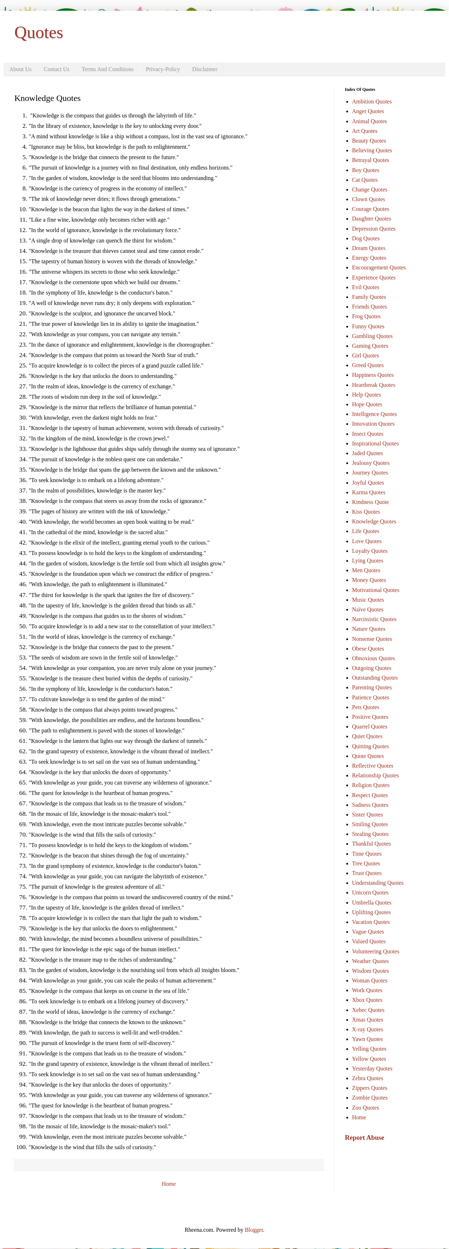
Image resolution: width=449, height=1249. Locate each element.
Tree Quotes (366, 863)
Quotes (38, 32)
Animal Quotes (369, 121)
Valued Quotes (369, 941)
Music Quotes (368, 600)
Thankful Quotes (371, 844)
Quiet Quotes (367, 736)
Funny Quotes (368, 326)
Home (169, 1184)
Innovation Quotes (373, 424)
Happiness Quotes (373, 375)
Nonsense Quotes (372, 639)
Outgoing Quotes (372, 668)
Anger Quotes (368, 111)
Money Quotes (369, 580)
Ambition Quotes (372, 101)
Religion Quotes (370, 785)
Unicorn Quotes (370, 892)
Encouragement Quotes (379, 267)
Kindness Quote (370, 502)
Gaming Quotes (370, 346)
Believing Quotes (372, 150)
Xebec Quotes (368, 1010)
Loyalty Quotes (370, 551)
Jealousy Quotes (370, 463)
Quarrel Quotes (369, 726)
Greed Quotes (368, 365)
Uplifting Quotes (371, 912)
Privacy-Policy (163, 69)
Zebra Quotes (367, 1078)
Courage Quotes (370, 209)
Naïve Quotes (368, 609)
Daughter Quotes (371, 219)
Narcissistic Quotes (374, 619)
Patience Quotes (370, 697)
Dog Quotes (366, 238)
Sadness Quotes (370, 805)
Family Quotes (369, 297)
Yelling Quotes (369, 1049)
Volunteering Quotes (375, 951)
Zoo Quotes (365, 1108)
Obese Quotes (368, 649)
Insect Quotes (368, 434)
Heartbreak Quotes (373, 385)
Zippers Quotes (369, 1088)
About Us (20, 69)
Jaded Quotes (367, 453)
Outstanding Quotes (375, 678)
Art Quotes (365, 131)
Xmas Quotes (367, 1020)
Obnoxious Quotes (373, 658)
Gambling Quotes (372, 336)
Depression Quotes (373, 229)
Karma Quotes (368, 492)
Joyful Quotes (368, 483)
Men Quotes (366, 570)
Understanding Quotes (378, 883)
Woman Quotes (370, 980)
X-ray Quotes (367, 1029)
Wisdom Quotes (370, 971)
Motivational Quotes (375, 590)
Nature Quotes (368, 629)
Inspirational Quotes (375, 443)
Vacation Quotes (371, 922)
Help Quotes (366, 395)
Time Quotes (367, 854)
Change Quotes (369, 189)
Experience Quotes (373, 277)
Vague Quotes (368, 932)
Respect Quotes (370, 795)
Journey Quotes (370, 472)
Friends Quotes (369, 307)
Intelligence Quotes (374, 414)
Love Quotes (366, 541)
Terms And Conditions (108, 69)
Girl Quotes (365, 355)
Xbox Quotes (367, 1000)
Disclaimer (204, 69)
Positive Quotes (370, 717)
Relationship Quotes (375, 775)
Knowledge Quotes (374, 521)
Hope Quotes (367, 404)
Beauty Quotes (369, 141)
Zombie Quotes (370, 1098)
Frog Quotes (366, 316)
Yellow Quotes (369, 1059)
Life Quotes (365, 531)
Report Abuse (364, 1137)
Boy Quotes (365, 170)
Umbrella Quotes (372, 902)
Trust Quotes (367, 873)
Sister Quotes (367, 814)
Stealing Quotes (370, 834)
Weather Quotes (370, 961)
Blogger (254, 1230)
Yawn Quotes (367, 1039)
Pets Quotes (365, 707)
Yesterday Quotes (372, 1068)
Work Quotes (367, 990)
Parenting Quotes (372, 687)
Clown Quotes (368, 199)
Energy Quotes (369, 258)
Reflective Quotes (372, 766)
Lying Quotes (367, 561)
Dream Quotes (368, 248)
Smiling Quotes (370, 824)
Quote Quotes (368, 756)
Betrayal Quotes (370, 160)
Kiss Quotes (366, 512)
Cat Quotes (365, 180)
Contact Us (57, 69)
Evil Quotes (365, 287)
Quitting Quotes (370, 746)
